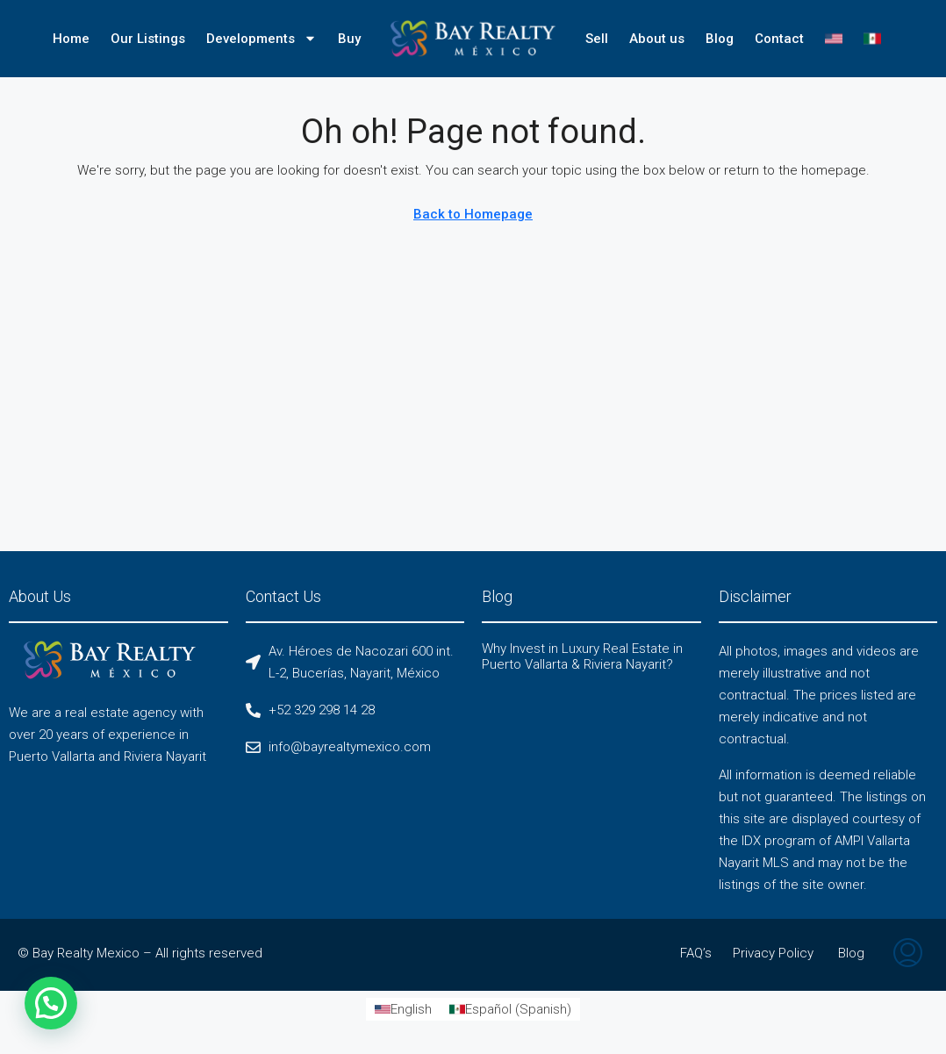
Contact (779, 39)
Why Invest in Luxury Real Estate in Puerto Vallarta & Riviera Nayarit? (582, 656)
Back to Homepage (473, 214)
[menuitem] (908, 954)
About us (656, 39)
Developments (261, 38)
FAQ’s (696, 953)
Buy (349, 39)
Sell (596, 39)
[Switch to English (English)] (403, 1010)
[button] (51, 1003)
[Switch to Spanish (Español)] (510, 1010)
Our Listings (148, 39)
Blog (720, 39)
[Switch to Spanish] (872, 38)
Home (71, 39)
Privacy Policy (773, 953)
